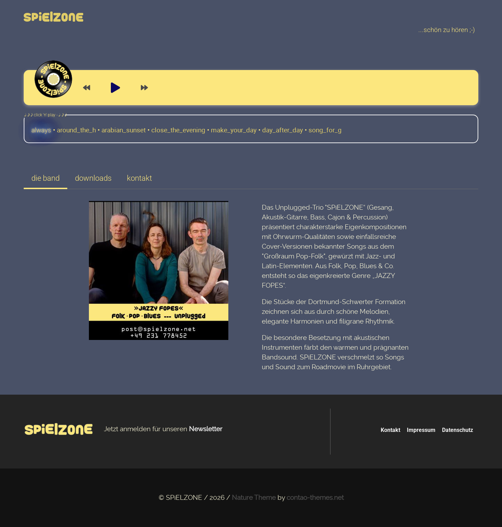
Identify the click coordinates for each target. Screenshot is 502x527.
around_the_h (76, 129)
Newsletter (205, 429)
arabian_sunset (123, 129)
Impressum (421, 430)
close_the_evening (178, 129)
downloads (93, 178)
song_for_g (325, 129)
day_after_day (282, 129)
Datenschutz (457, 430)
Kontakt (390, 430)
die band (45, 178)
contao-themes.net (315, 498)
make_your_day (234, 129)
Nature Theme (254, 498)
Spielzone (54, 17)
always (41, 130)
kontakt (139, 178)
